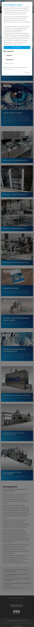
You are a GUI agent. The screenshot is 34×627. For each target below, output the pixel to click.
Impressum (27, 72)
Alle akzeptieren (17, 47)
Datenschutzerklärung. (9, 69)
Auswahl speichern (8, 63)
